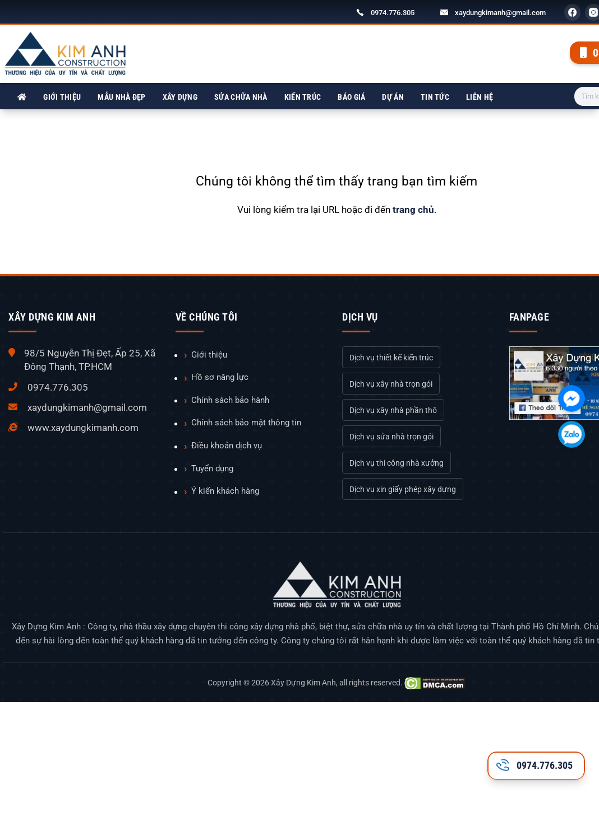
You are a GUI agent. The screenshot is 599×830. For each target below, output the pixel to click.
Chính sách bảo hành (230, 400)
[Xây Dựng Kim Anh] (22, 97)
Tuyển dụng (212, 468)
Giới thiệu (62, 96)
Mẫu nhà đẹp (121, 96)
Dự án (393, 96)
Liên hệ (479, 96)
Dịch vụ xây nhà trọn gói (390, 383)
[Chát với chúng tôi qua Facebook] (571, 398)
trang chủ (413, 209)
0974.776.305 (392, 12)
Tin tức (435, 96)
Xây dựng (180, 96)
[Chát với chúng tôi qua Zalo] (571, 434)
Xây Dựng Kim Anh (303, 682)
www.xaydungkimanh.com (83, 427)
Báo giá (351, 96)
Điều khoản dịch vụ (226, 445)
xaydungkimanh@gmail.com (500, 12)
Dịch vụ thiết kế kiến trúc (391, 357)
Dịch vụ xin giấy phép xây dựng (402, 489)
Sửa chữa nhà (241, 96)
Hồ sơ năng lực (219, 377)
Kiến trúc (302, 96)
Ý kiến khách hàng (225, 491)
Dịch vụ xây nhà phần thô (393, 410)
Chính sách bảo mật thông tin (246, 423)
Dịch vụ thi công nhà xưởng (396, 462)
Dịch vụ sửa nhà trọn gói (391, 436)
